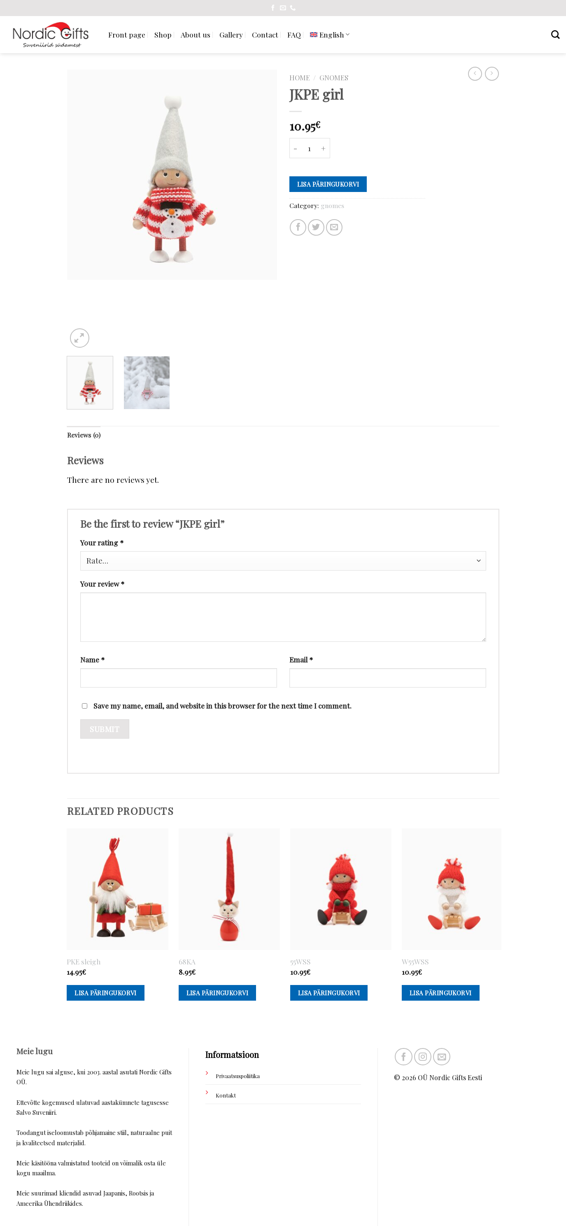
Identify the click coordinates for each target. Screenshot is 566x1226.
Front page (126, 34)
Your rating (101, 542)
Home (299, 77)
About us (195, 34)
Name (92, 659)
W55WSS (415, 961)
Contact (265, 34)
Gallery (231, 34)
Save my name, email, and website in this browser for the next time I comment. (222, 705)
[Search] (555, 34)
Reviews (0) (83, 435)
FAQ (294, 34)
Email (301, 659)
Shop (163, 34)
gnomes (333, 77)
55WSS (300, 961)
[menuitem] (329, 34)
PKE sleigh (84, 961)
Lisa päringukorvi (328, 184)
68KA (187, 961)
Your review (102, 583)
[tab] (83, 435)
